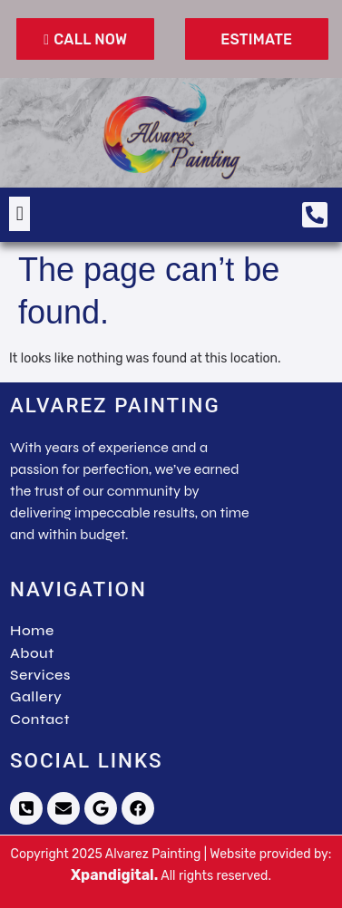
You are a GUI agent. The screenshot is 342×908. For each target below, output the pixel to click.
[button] (19, 213)
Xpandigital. (114, 875)
